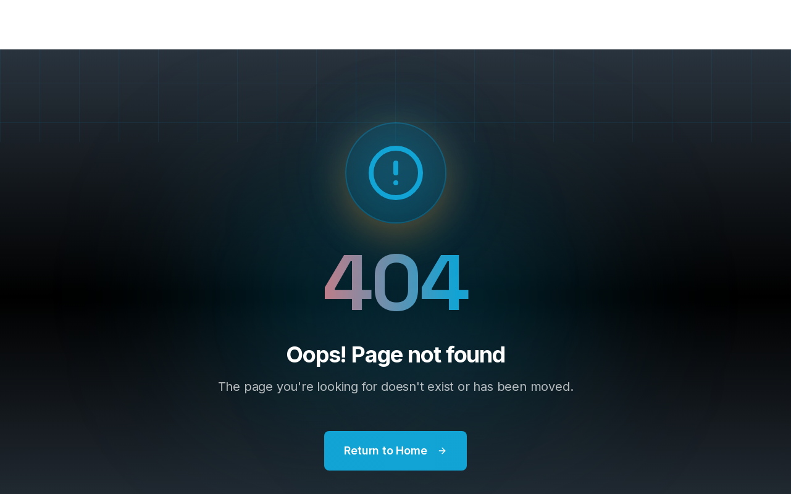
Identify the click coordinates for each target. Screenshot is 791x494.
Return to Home (395, 450)
